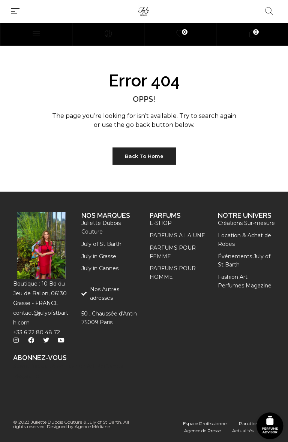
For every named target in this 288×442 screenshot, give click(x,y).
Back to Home (144, 156)
